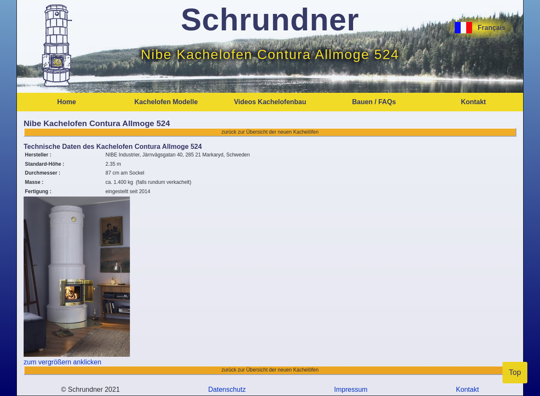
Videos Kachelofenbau (270, 101)
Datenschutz (227, 389)
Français (488, 27)
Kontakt (473, 101)
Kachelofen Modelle (166, 101)
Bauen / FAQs (374, 101)
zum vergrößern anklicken (62, 362)
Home (66, 101)
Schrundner (270, 19)
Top (515, 372)
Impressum (351, 389)
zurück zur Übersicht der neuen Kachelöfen (270, 132)
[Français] (458, 27)
